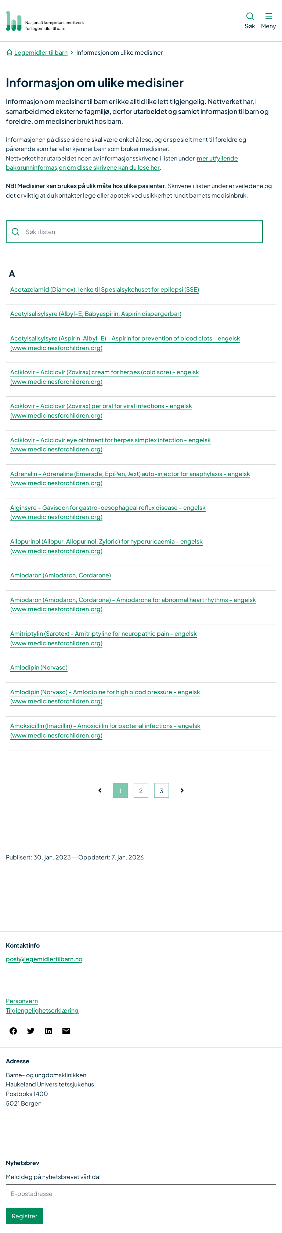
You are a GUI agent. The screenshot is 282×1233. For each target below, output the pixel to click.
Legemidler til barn (41, 52)
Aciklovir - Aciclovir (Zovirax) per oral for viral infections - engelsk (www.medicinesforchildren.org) (101, 410)
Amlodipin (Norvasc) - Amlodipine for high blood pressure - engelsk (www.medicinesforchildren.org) (105, 696)
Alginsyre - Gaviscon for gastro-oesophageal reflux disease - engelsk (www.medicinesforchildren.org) (108, 512)
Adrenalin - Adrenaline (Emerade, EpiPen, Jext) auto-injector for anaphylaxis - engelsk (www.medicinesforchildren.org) (130, 478)
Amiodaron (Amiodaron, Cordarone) (60, 575)
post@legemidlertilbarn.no (44, 959)
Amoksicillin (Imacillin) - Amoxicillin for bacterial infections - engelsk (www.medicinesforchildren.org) (105, 730)
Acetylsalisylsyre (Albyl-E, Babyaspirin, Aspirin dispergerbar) (95, 313)
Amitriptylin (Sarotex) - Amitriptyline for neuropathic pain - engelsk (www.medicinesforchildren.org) (103, 638)
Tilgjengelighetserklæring (42, 1010)
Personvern (22, 1001)
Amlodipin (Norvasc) (39, 667)
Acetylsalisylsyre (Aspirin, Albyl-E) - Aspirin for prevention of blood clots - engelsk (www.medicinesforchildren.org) (125, 342)
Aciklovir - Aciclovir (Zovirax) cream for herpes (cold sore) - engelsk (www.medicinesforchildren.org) (104, 376)
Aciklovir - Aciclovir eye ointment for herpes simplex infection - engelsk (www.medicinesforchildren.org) (110, 444)
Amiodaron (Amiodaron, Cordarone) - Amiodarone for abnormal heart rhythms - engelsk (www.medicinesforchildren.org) (133, 604)
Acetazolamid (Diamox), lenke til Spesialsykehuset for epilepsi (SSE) (104, 289)
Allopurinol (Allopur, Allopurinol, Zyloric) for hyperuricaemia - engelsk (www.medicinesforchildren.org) (106, 546)
